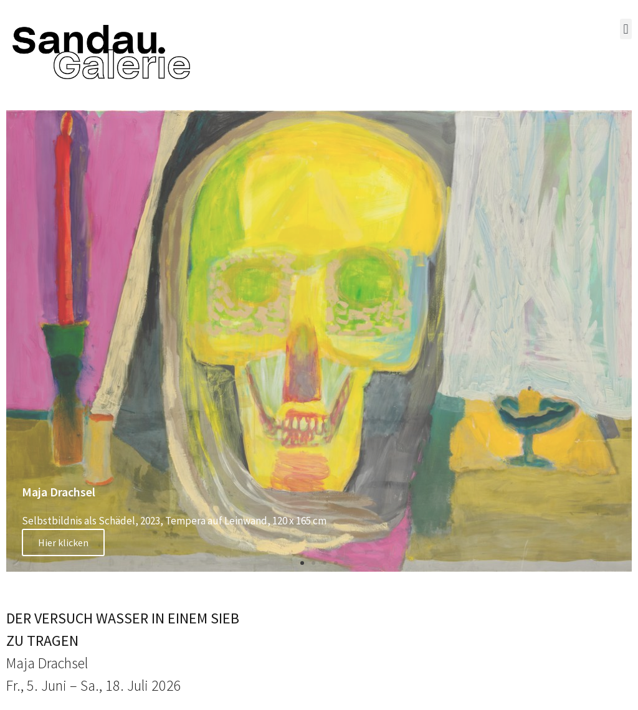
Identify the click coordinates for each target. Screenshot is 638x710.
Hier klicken (63, 542)
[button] (626, 29)
